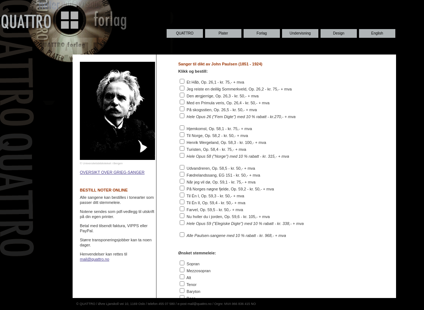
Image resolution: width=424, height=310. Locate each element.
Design (338, 33)
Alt (188, 277)
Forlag (262, 33)
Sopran (193, 264)
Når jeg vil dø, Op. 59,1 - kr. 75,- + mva (221, 182)
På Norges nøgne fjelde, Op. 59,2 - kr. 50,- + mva (230, 189)
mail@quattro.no (94, 259)
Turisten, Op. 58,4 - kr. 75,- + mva (216, 149)
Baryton (193, 291)
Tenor (192, 284)
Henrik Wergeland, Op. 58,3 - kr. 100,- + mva (226, 142)
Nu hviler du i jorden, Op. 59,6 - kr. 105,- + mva (228, 216)
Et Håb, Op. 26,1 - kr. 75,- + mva (215, 82)
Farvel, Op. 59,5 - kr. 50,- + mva (215, 210)
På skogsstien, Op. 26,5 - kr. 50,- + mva (222, 110)
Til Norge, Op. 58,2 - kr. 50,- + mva (217, 135)
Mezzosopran (199, 271)
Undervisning (300, 33)
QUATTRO (184, 33)
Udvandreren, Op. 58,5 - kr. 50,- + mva (221, 168)
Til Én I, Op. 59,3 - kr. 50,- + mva (215, 196)
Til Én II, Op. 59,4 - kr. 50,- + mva (216, 203)
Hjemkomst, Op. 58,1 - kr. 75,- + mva (219, 128)
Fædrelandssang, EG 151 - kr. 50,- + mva (223, 175)
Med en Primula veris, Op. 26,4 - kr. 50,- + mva (228, 103)
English (377, 33)
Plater (223, 33)
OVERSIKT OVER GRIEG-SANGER (112, 172)
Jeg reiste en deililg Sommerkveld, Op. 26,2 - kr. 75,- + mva (239, 89)
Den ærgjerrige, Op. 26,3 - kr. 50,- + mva (222, 96)
